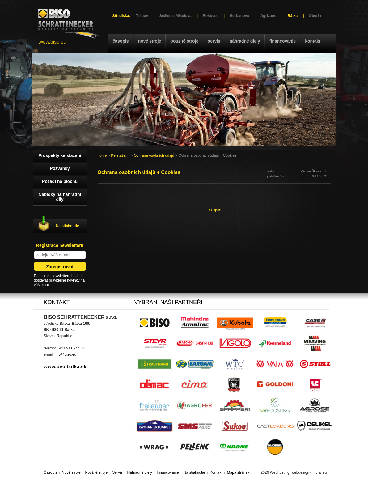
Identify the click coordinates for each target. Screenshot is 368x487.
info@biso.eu (65, 354)
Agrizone (268, 16)
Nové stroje (149, 41)
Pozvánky (60, 168)
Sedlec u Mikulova (175, 16)
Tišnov (142, 16)
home (102, 155)
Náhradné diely (245, 41)
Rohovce (210, 16)
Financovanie (282, 41)
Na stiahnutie (67, 226)
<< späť (214, 210)
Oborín (315, 16)
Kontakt (312, 41)
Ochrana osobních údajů (154, 155)
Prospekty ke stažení (59, 155)
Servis (214, 41)
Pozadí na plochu (60, 181)
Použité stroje (184, 41)
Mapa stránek (238, 472)
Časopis (121, 41)
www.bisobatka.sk (65, 366)
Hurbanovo (239, 16)
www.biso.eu (52, 41)
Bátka (293, 16)
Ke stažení (120, 155)
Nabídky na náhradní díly (60, 197)
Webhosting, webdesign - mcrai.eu (298, 472)
